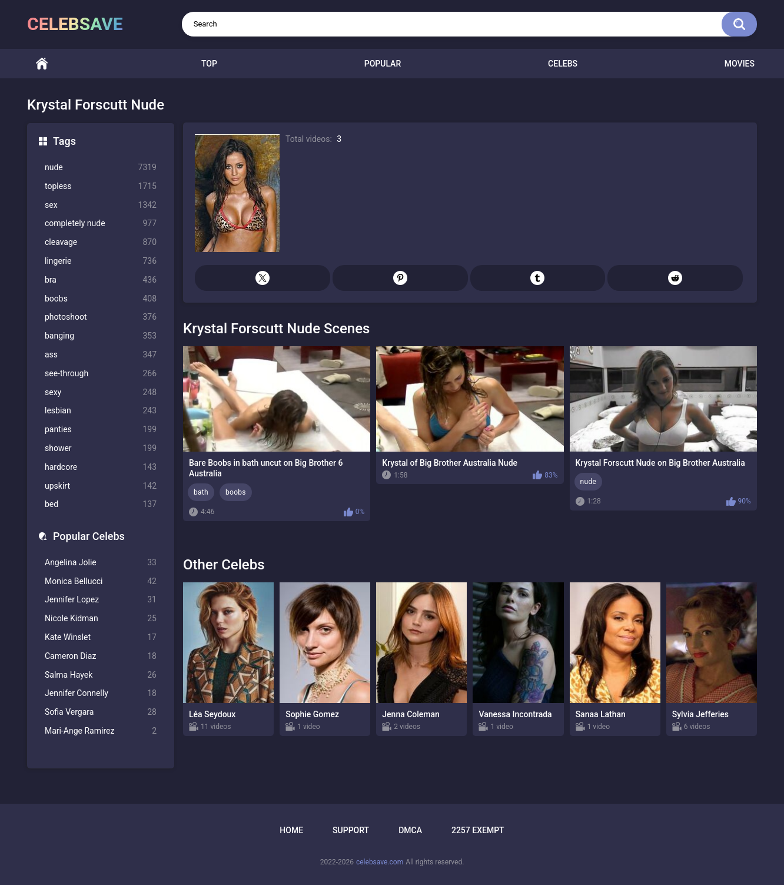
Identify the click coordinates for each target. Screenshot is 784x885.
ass (101, 355)
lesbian (101, 411)
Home (42, 64)
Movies (740, 63)
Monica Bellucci (101, 581)
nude (101, 168)
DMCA (410, 830)
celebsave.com (379, 862)
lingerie (101, 261)
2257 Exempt (477, 830)
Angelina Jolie (101, 563)
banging (101, 336)
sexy (101, 392)
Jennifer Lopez (101, 600)
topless (101, 186)
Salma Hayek (101, 675)
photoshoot (101, 317)
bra (101, 280)
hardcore (101, 467)
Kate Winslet (101, 637)
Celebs (562, 63)
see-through (101, 374)
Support (351, 830)
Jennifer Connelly (101, 693)
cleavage (101, 242)
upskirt (101, 486)
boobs (101, 299)
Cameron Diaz (101, 656)
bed (101, 504)
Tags (64, 141)
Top (209, 63)
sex (101, 205)
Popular (382, 63)
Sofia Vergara (101, 712)
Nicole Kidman (101, 619)
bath (201, 492)
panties (101, 430)
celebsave (75, 24)
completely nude (101, 223)
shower (101, 448)
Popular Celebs (89, 536)
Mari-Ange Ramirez (101, 731)
